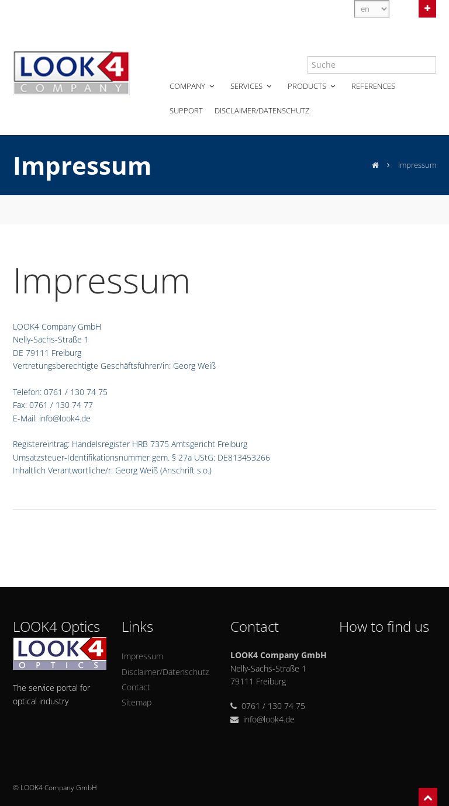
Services (252, 86)
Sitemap (136, 702)
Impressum (142, 656)
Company (193, 86)
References (373, 86)
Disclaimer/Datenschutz (262, 110)
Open (427, 7)
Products (312, 86)
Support (186, 110)
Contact (136, 687)
